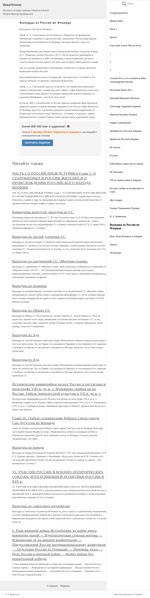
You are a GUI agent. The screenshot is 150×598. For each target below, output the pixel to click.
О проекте (52, 586)
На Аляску (115, 147)
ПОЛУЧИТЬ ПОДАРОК (37, 143)
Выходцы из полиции (29, 286)
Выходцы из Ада (25, 335)
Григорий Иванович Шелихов (124, 98)
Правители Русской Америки (124, 139)
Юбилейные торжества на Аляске (126, 163)
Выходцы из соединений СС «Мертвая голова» (50, 261)
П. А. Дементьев (118, 216)
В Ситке (114, 155)
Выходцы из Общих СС (31, 310)
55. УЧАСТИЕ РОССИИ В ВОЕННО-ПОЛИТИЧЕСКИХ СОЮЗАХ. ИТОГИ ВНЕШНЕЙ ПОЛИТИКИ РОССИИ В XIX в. (58, 476)
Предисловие (116, 21)
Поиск (127, 3)
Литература (115, 252)
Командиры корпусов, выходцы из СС (43, 212)
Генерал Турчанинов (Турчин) (124, 208)
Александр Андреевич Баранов (125, 106)
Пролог (113, 37)
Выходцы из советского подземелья (41, 506)
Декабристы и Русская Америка (125, 131)
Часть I (113, 29)
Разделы (65, 586)
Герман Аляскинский (120, 123)
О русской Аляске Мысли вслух (126, 45)
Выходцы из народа (28, 447)
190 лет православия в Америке (125, 180)
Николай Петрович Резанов (123, 114)
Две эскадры (116, 200)
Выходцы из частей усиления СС (39, 236)
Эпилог (113, 244)
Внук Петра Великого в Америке (126, 236)
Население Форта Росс (121, 90)
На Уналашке (116, 172)
